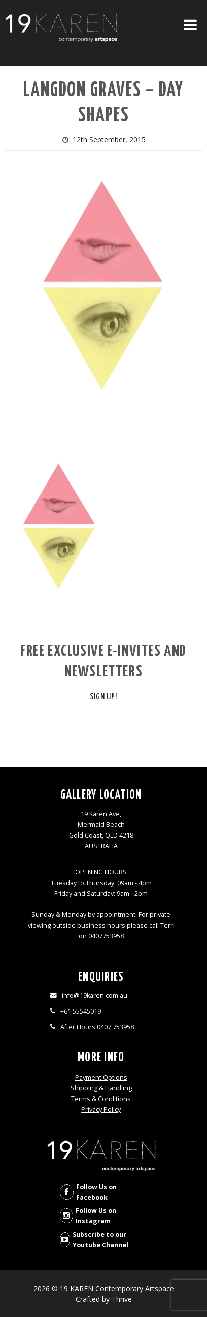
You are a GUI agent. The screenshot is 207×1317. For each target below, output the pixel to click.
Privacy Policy (101, 1109)
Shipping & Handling (101, 1088)
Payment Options (101, 1077)
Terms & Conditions (101, 1098)
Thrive (122, 1299)
